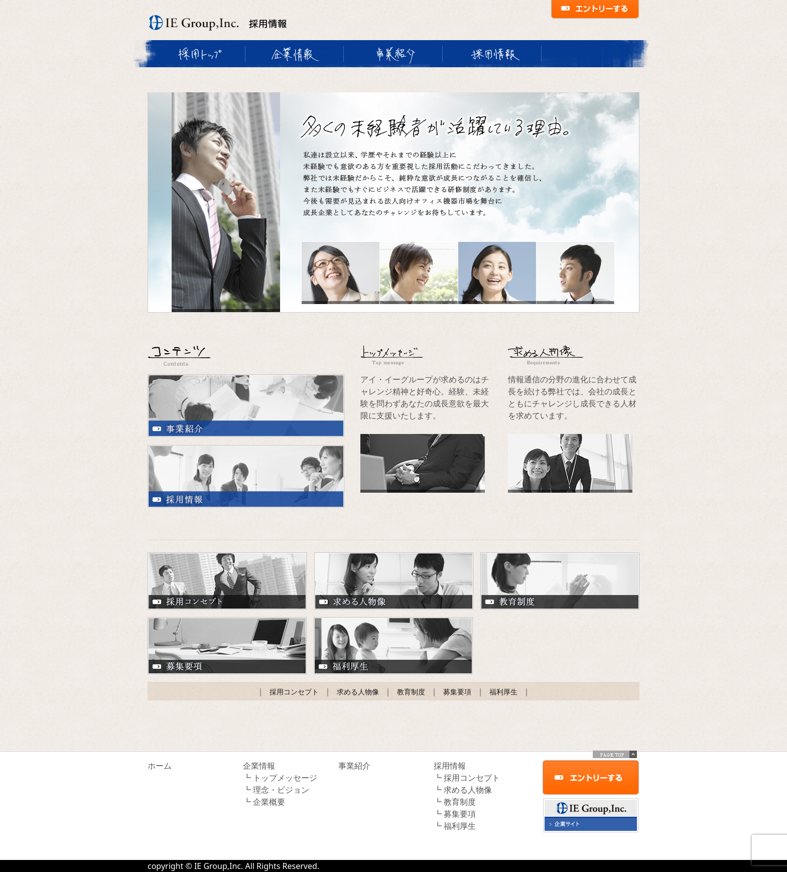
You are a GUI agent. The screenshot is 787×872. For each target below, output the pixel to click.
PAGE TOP (615, 754)
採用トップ (196, 53)
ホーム (160, 765)
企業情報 (294, 53)
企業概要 (269, 801)
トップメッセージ (285, 777)
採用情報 (491, 53)
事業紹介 (392, 53)
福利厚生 (393, 645)
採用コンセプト (227, 581)
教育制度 (559, 581)
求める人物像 (393, 581)
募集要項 (227, 645)
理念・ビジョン (281, 789)
